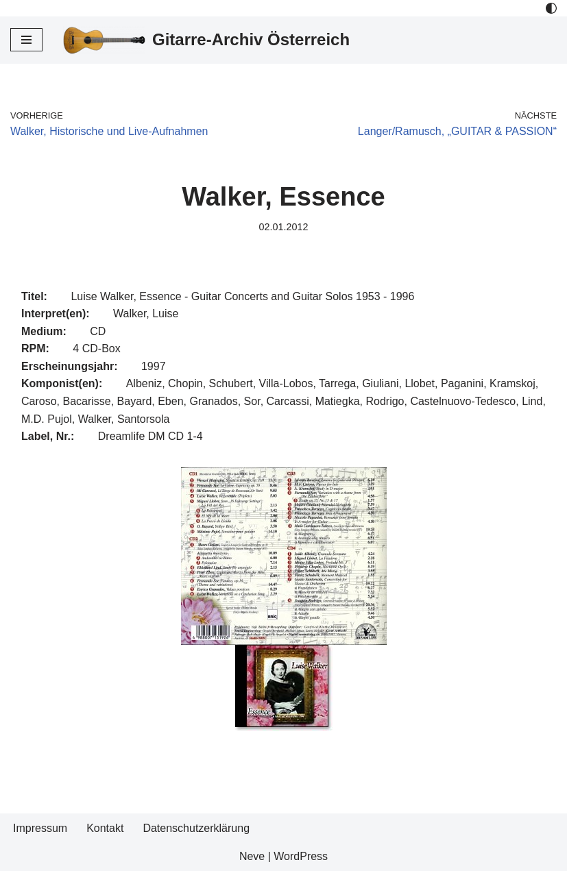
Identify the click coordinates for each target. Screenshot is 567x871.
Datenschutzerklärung (196, 828)
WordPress (301, 856)
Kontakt (104, 828)
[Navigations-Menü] (26, 39)
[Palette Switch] (551, 8)
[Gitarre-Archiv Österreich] (206, 40)
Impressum (40, 828)
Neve (252, 856)
